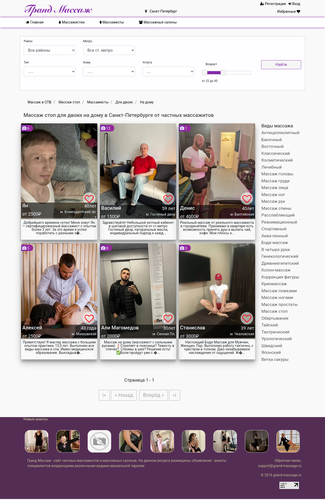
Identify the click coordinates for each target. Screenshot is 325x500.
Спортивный (273, 228)
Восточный (272, 146)
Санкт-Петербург (161, 11)
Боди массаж (274, 242)
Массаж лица (274, 187)
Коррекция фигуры (280, 276)
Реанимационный (279, 222)
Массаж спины (276, 208)
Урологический (276, 338)
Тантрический (275, 331)
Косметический (277, 160)
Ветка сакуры (274, 359)
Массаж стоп (274, 311)
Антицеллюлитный (280, 132)
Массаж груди (275, 180)
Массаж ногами (277, 297)
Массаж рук (273, 201)
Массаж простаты (279, 304)
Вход (294, 4)
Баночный (271, 139)
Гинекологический (279, 256)
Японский (271, 352)
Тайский (269, 324)
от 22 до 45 (209, 81)
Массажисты (112, 22)
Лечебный (271, 167)
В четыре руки (275, 249)
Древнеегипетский (280, 263)
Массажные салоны (158, 22)
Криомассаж (274, 283)
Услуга (147, 62)
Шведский (271, 345)
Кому (86, 62)
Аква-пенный (274, 235)
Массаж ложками (279, 290)
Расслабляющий (278, 215)
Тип (26, 62)
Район (28, 41)
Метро (87, 41)
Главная (35, 22)
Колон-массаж (275, 269)
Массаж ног (273, 194)
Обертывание (274, 318)
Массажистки (72, 22)
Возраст (211, 64)
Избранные (288, 11)
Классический (275, 153)
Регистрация (273, 4)
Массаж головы (277, 173)
